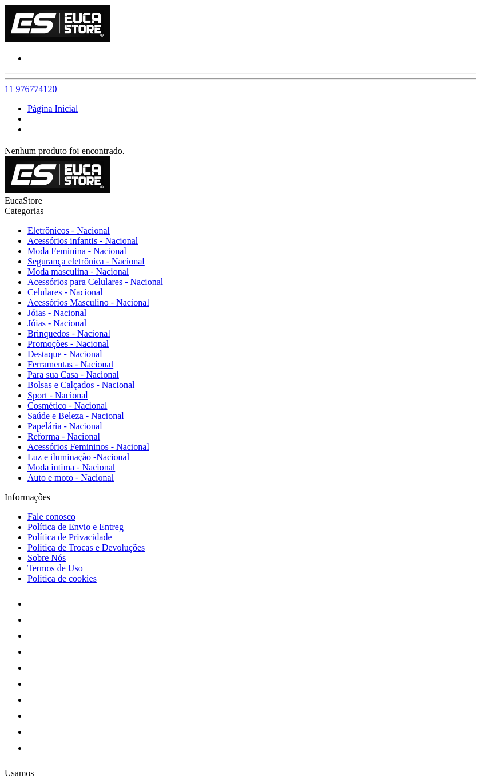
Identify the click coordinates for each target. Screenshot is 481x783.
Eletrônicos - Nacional (68, 230)
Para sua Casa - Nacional (73, 374)
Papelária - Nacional (64, 426)
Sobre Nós (46, 558)
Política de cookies (62, 578)
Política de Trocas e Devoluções (86, 547)
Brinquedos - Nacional (68, 333)
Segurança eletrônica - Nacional (86, 261)
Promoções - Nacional (68, 344)
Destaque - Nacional (64, 354)
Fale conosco (51, 516)
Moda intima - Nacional (71, 467)
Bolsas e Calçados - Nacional (81, 385)
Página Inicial (52, 108)
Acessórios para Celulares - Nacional (95, 282)
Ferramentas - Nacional (70, 364)
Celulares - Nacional (65, 292)
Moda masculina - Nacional (78, 271)
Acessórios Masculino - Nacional (88, 302)
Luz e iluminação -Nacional (78, 457)
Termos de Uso (55, 568)
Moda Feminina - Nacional (76, 251)
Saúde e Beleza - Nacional (75, 416)
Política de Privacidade (69, 537)
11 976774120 (31, 89)
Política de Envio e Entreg (75, 527)
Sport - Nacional (57, 395)
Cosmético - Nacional (67, 405)
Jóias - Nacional (56, 313)
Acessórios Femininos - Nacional (88, 447)
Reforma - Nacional (63, 436)
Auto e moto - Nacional (70, 478)
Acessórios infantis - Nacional (82, 241)
